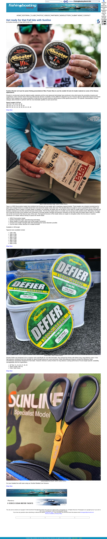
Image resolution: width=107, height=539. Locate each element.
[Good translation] (104, 21)
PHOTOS (40, 15)
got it (80, 538)
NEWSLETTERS (65, 15)
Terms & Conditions (49, 513)
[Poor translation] (104, 24)
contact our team (49, 512)
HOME (19, 15)
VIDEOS (47, 15)
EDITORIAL (26, 15)
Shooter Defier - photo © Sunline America (53, 355)
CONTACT (86, 15)
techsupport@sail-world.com (87, 512)
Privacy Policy (58, 513)
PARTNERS (55, 15)
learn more (74, 538)
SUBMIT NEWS (77, 15)
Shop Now (9, 110)
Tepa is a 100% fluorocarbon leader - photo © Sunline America (53, 203)
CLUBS (33, 15)
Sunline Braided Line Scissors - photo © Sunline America (53, 480)
